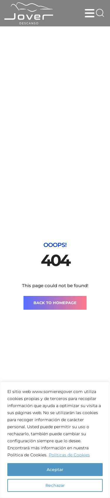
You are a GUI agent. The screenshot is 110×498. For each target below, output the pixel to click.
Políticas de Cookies (69, 455)
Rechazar (55, 485)
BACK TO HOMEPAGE (55, 302)
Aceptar (55, 469)
